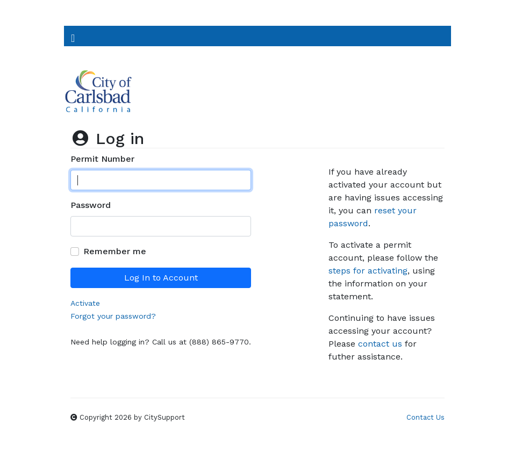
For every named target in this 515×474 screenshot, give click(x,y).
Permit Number (102, 159)
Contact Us (425, 417)
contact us (380, 344)
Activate (85, 303)
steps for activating (367, 270)
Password (90, 205)
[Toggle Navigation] (73, 36)
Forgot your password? (113, 316)
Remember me (114, 251)
